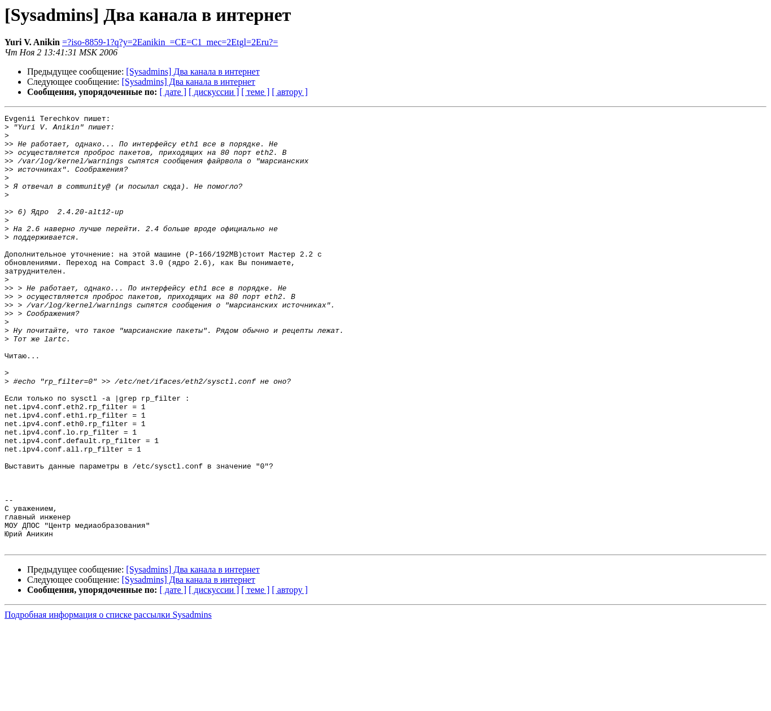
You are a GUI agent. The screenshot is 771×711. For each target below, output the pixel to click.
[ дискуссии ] (214, 92)
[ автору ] (289, 92)
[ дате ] (172, 92)
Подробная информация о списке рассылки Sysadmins (108, 701)
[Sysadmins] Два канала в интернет (192, 71)
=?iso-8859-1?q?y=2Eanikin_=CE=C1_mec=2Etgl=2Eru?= (170, 42)
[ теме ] (255, 92)
